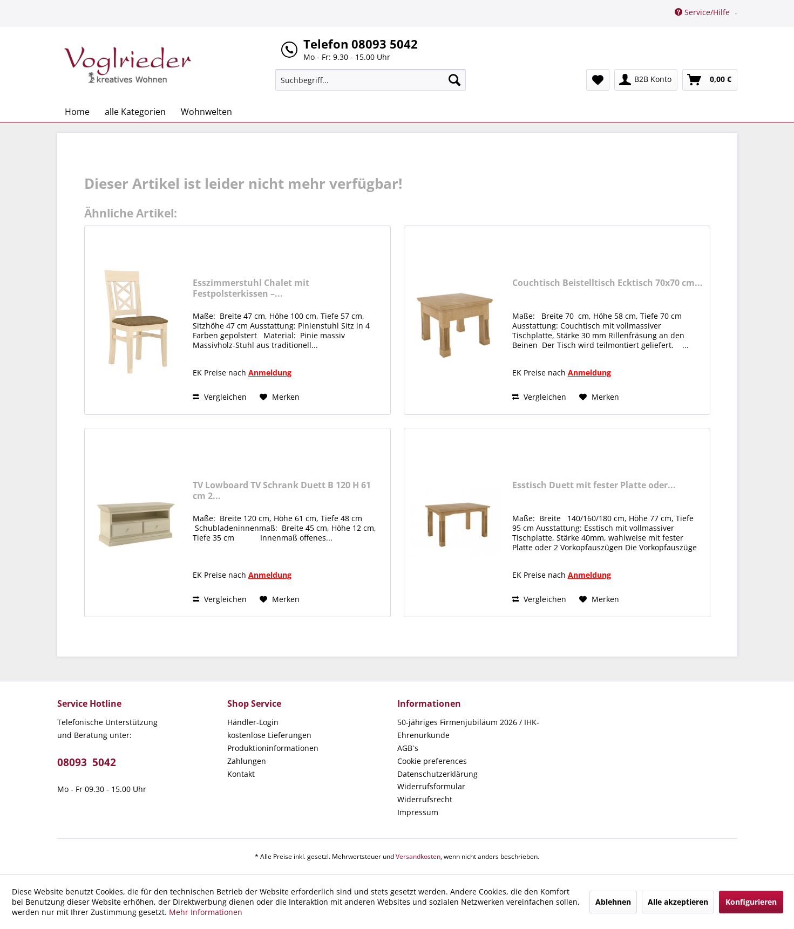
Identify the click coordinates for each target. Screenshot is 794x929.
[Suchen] (454, 80)
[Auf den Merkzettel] (280, 397)
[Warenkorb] (709, 80)
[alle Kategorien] (135, 111)
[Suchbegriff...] (370, 80)
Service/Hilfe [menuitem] (703, 12)
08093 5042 (86, 762)
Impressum (417, 812)
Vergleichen (220, 397)
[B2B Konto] (645, 80)
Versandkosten (418, 856)
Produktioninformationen (272, 748)
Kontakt (241, 774)
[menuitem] (370, 80)
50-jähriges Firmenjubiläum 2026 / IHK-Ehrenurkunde (468, 728)
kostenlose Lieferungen (269, 735)
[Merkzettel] (597, 80)
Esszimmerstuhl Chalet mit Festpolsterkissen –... (251, 288)
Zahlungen (246, 761)
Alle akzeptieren (678, 902)
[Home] (77, 111)
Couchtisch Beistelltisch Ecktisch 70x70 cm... (607, 283)
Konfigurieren (751, 902)
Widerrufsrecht (424, 799)
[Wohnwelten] (206, 111)
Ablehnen (613, 902)
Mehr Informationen (205, 912)
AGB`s (407, 748)
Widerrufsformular (431, 786)
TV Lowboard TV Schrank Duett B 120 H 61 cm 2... (282, 490)
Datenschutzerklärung (437, 774)
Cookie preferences (432, 761)
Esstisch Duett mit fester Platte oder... (594, 485)
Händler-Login (253, 722)
